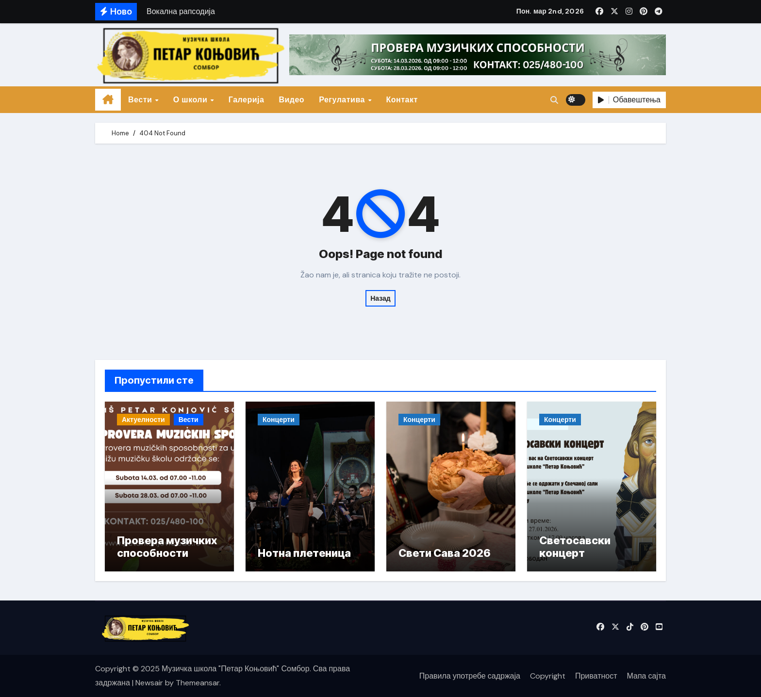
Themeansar (197, 683)
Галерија (247, 100)
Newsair (149, 683)
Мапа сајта (646, 676)
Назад (380, 298)
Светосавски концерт (575, 546)
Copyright (547, 676)
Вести (141, 100)
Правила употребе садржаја (469, 676)
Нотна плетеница (304, 553)
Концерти (279, 419)
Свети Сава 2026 (444, 553)
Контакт (401, 100)
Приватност (596, 676)
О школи (191, 100)
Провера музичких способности (167, 546)
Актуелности (143, 419)
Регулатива (343, 100)
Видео (291, 100)
